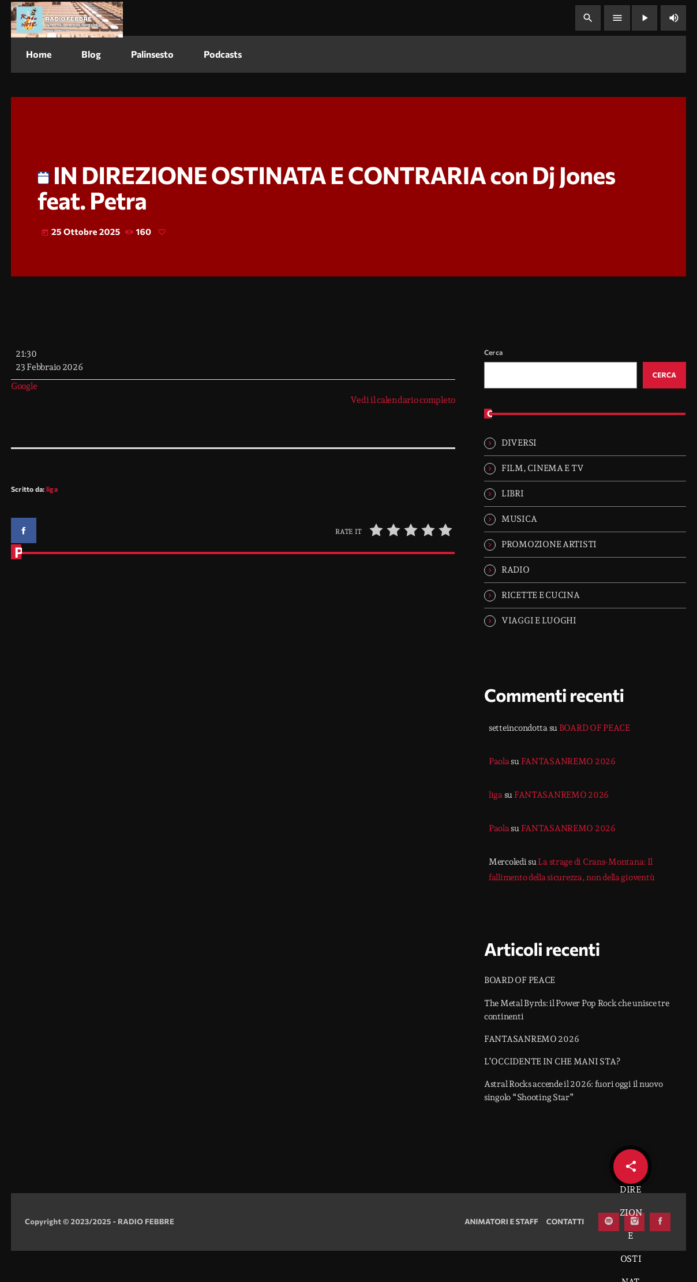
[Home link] (67, 18)
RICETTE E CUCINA (540, 626)
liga (52, 519)
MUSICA (519, 550)
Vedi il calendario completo (402, 430)
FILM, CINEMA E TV (542, 499)
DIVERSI (519, 474)
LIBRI (512, 524)
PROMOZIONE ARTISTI (549, 575)
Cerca (493, 382)
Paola (499, 792)
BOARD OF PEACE (594, 759)
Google (24, 416)
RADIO (515, 601)
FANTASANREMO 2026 (568, 792)
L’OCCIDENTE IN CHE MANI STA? (552, 1092)
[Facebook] (660, 1253)
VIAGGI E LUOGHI (538, 651)
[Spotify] (608, 1253)
